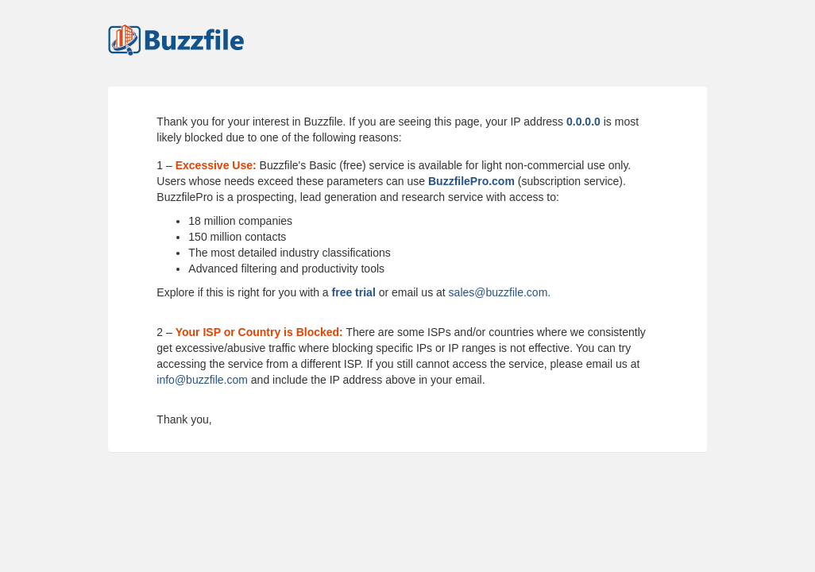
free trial (354, 292)
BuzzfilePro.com (471, 181)
